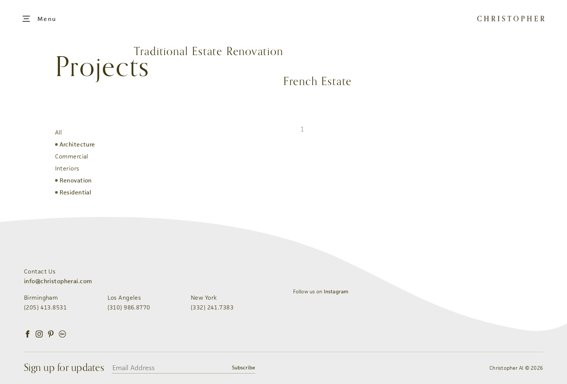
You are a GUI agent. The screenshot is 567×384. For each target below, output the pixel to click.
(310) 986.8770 (129, 307)
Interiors (67, 168)
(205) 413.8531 (45, 307)
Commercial (71, 156)
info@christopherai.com (58, 281)
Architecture (77, 144)
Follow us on (321, 291)
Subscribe (243, 367)
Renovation (76, 180)
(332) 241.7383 (212, 307)
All (58, 132)
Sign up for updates (64, 368)
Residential (75, 192)
